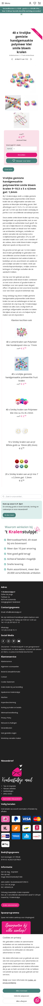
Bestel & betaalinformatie (10, 672)
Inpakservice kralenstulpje (10, 692)
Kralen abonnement (10, 905)
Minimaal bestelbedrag (9, 712)
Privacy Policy (6, 718)
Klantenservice (6, 661)
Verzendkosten (6, 728)
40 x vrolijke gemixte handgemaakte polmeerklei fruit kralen (22, 377)
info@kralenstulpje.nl (13, 612)
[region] (21, 963)
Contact (4, 677)
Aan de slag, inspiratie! (9, 872)
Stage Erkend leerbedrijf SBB (11, 877)
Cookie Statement (7, 682)
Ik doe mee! (9, 515)
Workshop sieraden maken (11, 738)
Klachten (4, 697)
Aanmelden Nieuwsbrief (12, 799)
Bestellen (21, 155)
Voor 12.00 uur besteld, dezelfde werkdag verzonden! (21, 11)
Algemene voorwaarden (10, 666)
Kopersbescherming (8, 702)
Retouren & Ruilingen (9, 723)
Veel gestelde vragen (8, 733)
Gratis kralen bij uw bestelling (12, 687)
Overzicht (8, 169)
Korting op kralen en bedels (11, 707)
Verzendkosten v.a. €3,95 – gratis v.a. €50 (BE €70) (21, 8)
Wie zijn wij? (5, 874)
